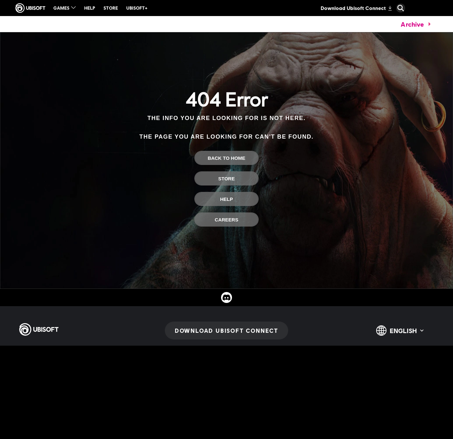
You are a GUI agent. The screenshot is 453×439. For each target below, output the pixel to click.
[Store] (226, 178)
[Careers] (226, 219)
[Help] (226, 199)
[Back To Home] (226, 158)
